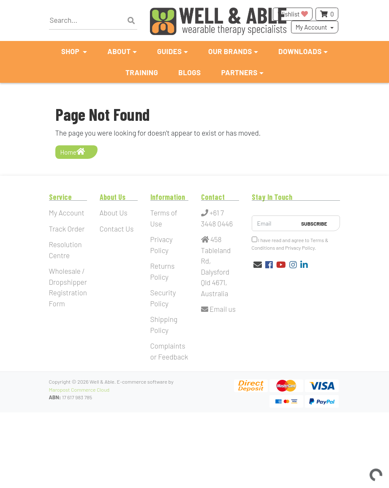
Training (141, 72)
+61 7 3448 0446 (217, 218)
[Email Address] (274, 223)
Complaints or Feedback (169, 351)
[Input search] (93, 20)
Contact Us (117, 228)
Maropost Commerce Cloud (79, 390)
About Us (114, 212)
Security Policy (163, 298)
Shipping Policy (164, 324)
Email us (218, 309)
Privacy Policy (161, 244)
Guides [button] (169, 51)
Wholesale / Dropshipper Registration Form (68, 287)
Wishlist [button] (292, 14)
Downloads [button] (300, 51)
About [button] (119, 51)
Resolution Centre (65, 249)
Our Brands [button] (230, 51)
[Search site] (131, 21)
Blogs (189, 72)
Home (72, 151)
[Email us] (257, 264)
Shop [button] (71, 51)
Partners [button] (239, 72)
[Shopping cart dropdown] (327, 14)
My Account (311, 27)
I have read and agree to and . (290, 244)
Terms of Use (163, 218)
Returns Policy (162, 271)
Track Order (67, 228)
